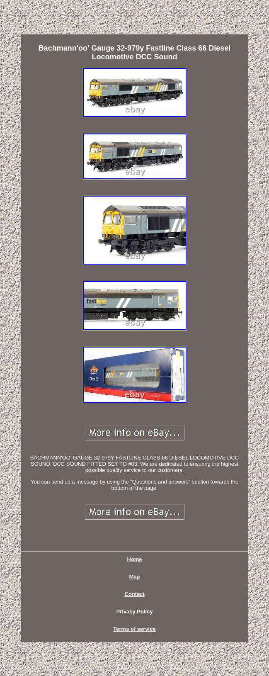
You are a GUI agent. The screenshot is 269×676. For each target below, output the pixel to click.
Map (134, 577)
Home (134, 559)
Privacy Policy (134, 611)
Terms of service (134, 629)
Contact (134, 594)
